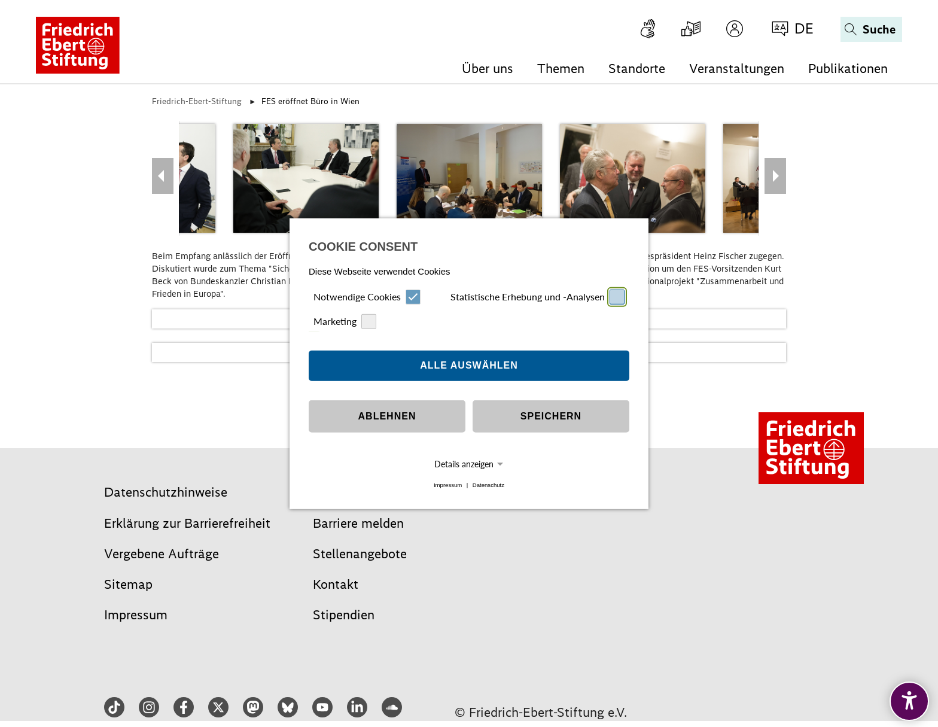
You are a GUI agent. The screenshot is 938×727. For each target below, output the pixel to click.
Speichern (550, 416)
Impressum (448, 485)
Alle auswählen (469, 365)
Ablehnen (387, 416)
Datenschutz (488, 485)
